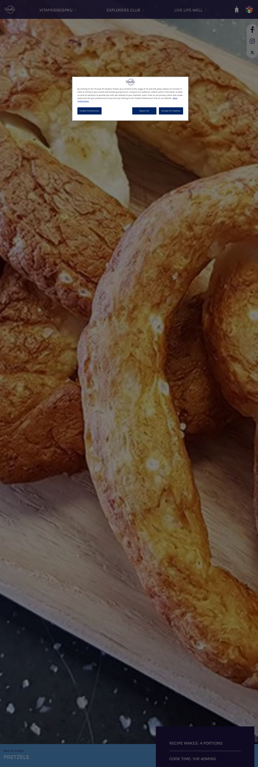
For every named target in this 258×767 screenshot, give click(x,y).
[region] (130, 99)
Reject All (144, 111)
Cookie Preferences (89, 111)
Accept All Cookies (171, 111)
